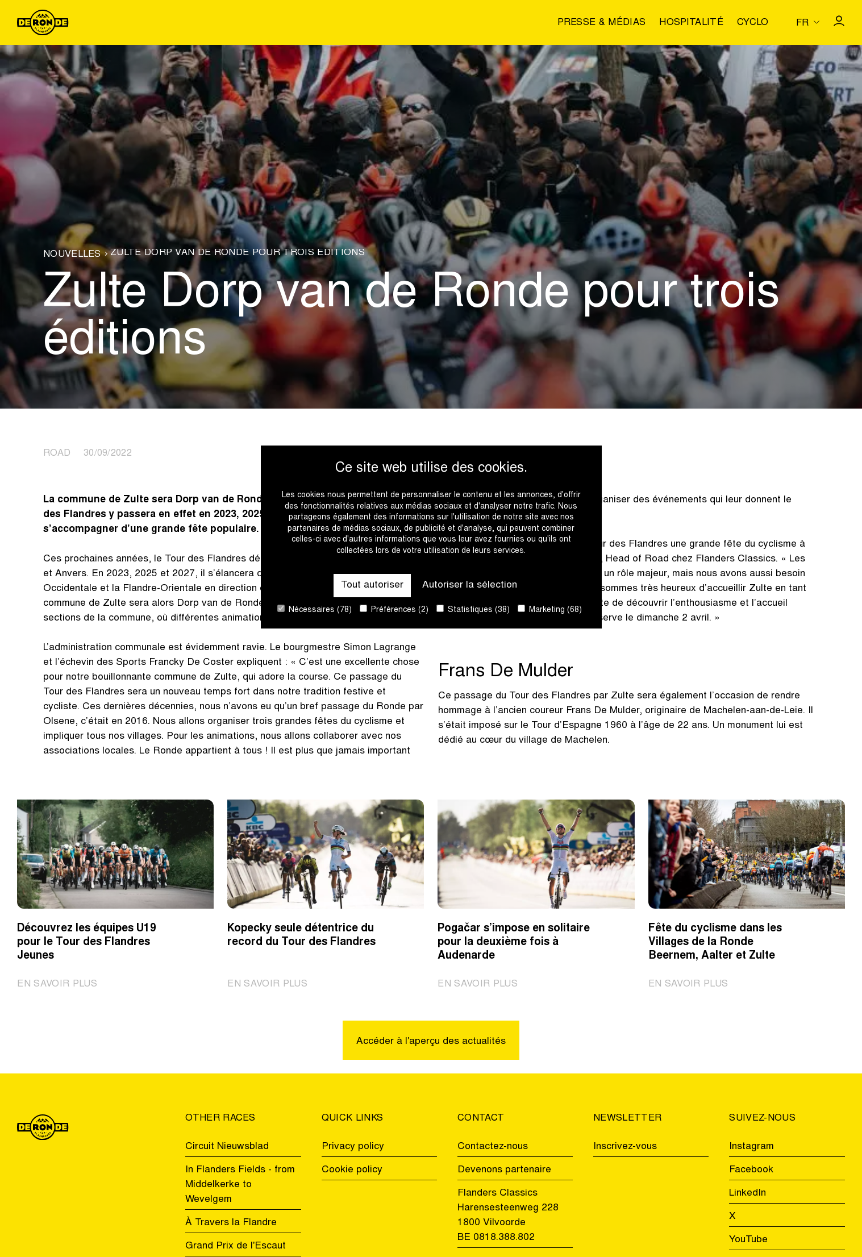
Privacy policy (353, 1147)
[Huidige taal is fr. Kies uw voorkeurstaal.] (807, 22)
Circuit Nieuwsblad (227, 1147)
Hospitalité (691, 23)
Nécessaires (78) (314, 609)
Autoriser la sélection (469, 585)
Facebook (751, 1170)
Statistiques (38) (473, 609)
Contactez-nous (492, 1147)
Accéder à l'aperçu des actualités (431, 1042)
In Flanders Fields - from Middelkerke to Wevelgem (240, 1185)
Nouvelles (72, 255)
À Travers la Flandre (231, 1223)
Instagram (751, 1147)
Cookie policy (352, 1170)
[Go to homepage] (42, 23)
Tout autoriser (372, 585)
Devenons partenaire (504, 1170)
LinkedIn (747, 1193)
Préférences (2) (394, 609)
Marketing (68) (550, 609)
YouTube (748, 1240)
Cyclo (753, 23)
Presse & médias (601, 23)
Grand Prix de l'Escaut (235, 1246)
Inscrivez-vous (625, 1147)
